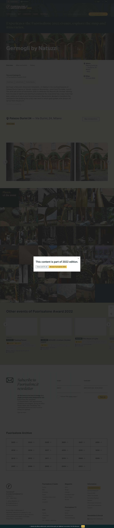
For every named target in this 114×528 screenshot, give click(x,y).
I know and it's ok (42, 267)
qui (78, 526)
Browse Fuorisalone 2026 (58, 267)
